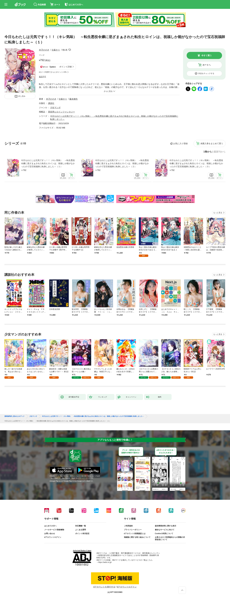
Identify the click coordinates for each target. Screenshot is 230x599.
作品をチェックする (206, 73)
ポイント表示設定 (82, 533)
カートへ (206, 65)
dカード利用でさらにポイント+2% (53, 72)
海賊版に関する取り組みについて (137, 537)
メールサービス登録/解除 (54, 530)
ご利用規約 (128, 526)
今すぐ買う (206, 55)
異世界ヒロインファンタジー (61, 112)
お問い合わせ (49, 533)
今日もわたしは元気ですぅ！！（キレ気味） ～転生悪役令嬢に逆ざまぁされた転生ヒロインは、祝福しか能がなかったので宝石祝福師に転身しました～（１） (48, 163)
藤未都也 (73, 99)
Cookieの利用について (164, 533)
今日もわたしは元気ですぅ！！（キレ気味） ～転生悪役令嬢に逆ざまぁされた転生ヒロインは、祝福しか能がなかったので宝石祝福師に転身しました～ (93, 416)
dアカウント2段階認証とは (134, 533)
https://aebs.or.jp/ (105, 562)
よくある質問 (80, 530)
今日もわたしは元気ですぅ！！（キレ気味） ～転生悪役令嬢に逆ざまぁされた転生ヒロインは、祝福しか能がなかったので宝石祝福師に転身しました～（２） (122, 163)
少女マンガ (55, 107)
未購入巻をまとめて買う (211, 143)
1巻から (207, 152)
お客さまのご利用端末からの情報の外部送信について (170, 538)
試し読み (21, 96)
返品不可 (42, 77)
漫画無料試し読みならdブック (14, 416)
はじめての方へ (50, 526)
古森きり (56, 50)
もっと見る (217, 213)
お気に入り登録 (180, 143)
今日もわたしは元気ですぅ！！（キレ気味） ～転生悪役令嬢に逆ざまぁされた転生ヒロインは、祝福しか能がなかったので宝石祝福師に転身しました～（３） (196, 163)
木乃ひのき (44, 50)
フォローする (69, 49)
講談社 (51, 103)
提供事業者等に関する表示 (165, 526)
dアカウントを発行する (104, 587)
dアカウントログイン (52, 537)
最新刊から (220, 152)
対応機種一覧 (80, 526)
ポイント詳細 (65, 66)
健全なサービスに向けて (164, 530)
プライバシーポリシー (133, 530)
